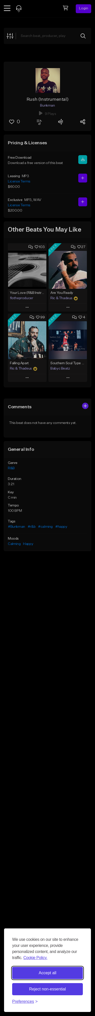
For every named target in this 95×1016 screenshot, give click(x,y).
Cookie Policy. (35, 958)
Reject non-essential (47, 989)
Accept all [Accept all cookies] (47, 973)
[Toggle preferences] (25, 1001)
